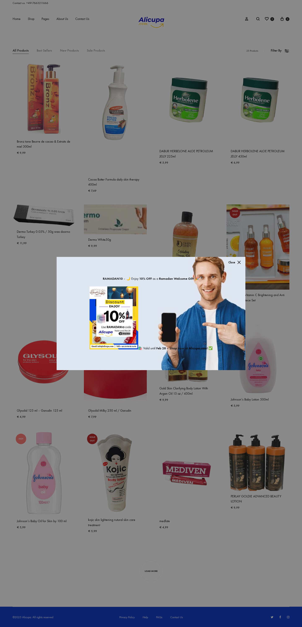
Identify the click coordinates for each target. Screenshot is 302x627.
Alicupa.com (198, 348)
